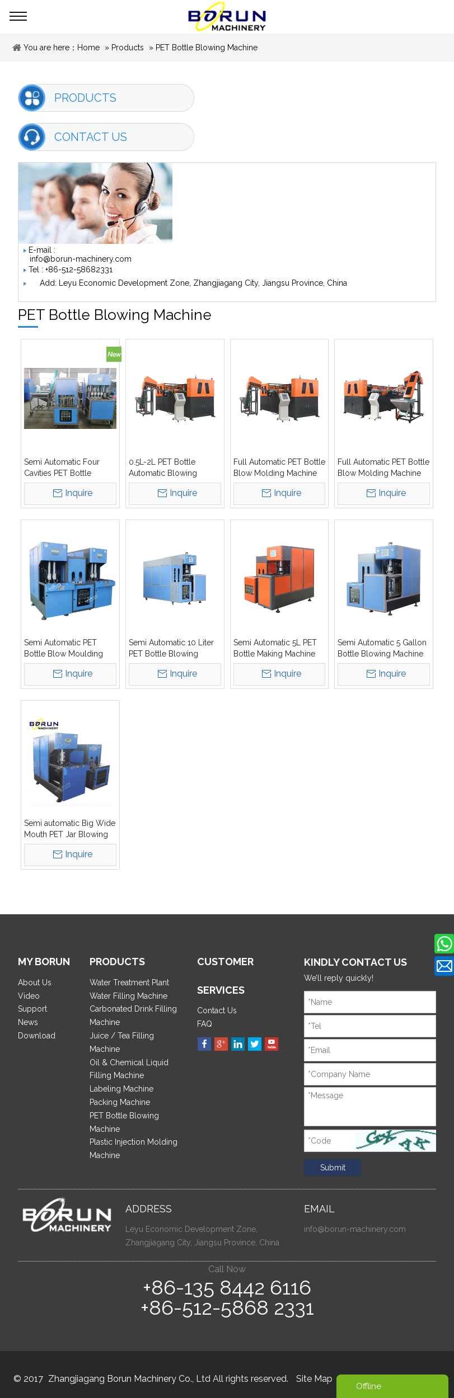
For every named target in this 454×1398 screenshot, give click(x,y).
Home (88, 47)
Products (127, 47)
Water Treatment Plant (129, 982)
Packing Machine (120, 1102)
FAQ (204, 1023)
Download (36, 1035)
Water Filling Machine (128, 995)
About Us (35, 982)
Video (29, 995)
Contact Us (217, 1010)
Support (32, 1008)
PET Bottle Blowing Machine (207, 47)
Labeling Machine (121, 1088)
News (28, 1022)
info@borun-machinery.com (81, 258)
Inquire (78, 493)
